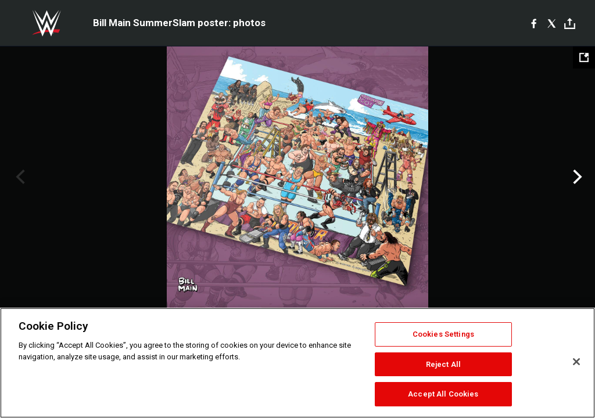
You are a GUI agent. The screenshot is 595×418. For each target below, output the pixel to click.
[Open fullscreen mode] (584, 57)
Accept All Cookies (443, 394)
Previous (19, 177)
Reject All (443, 364)
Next (576, 177)
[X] (552, 23)
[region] (297, 363)
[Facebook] (534, 23)
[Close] (576, 361)
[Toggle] (570, 23)
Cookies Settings (443, 334)
